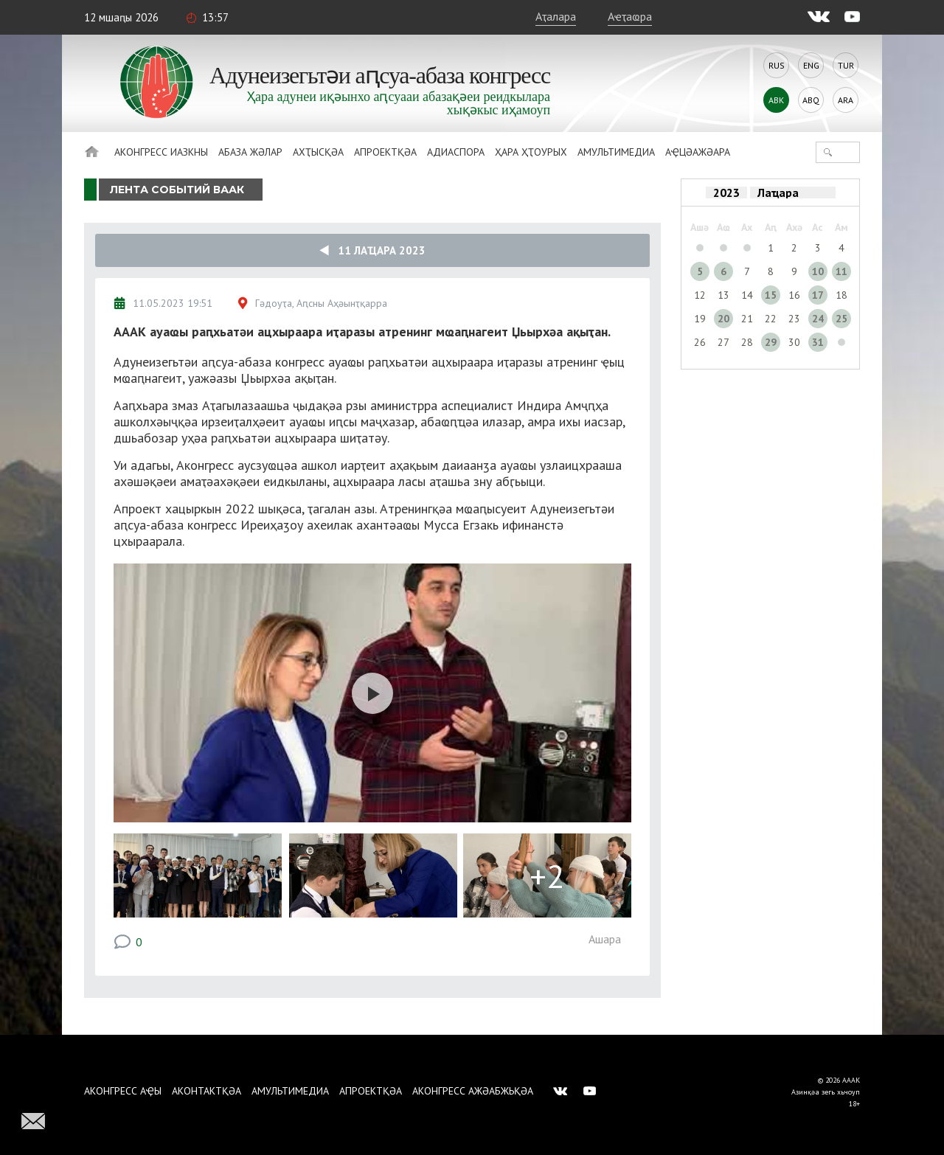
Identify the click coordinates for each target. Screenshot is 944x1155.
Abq (810, 99)
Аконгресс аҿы (123, 1090)
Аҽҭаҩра (630, 16)
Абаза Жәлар (250, 152)
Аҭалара (555, 16)
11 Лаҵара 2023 (372, 250)
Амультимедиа (616, 152)
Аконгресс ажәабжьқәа (472, 1090)
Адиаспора (456, 152)
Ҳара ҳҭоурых (531, 152)
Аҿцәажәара (697, 152)
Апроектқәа (385, 152)
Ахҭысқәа (318, 152)
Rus (776, 65)
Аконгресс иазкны (161, 152)
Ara (845, 99)
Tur (846, 65)
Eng (811, 65)
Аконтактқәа (206, 1090)
